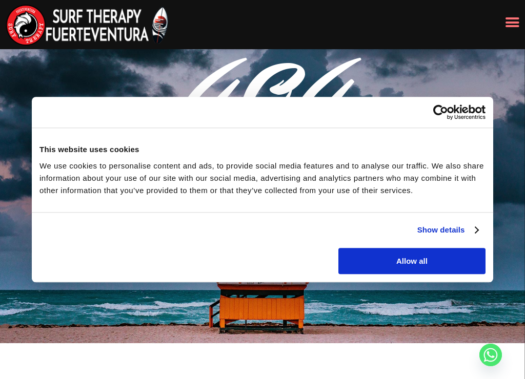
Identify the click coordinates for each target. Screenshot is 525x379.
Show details (441, 229)
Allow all (412, 261)
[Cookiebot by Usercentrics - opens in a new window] (441, 112)
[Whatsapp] (490, 355)
